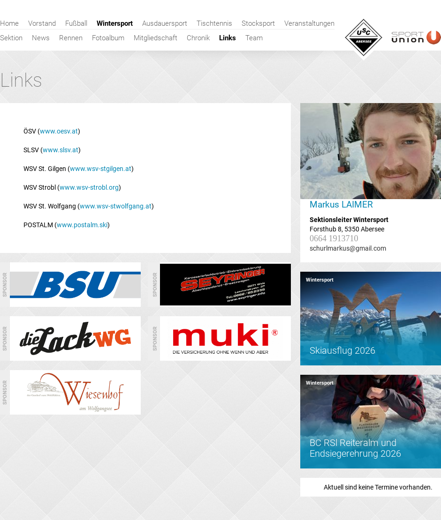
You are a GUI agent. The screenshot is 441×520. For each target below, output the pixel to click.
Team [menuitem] (254, 38)
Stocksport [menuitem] (258, 23)
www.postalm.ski (82, 225)
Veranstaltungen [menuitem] (309, 23)
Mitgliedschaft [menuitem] (155, 38)
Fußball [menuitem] (76, 23)
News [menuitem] (41, 38)
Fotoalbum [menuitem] (108, 38)
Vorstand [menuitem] (42, 23)
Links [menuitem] (227, 38)
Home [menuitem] (9, 23)
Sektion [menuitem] (11, 38)
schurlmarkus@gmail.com (348, 248)
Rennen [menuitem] (71, 38)
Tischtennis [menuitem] (214, 23)
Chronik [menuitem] (198, 38)
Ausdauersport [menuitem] (164, 23)
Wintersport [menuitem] (115, 23)
